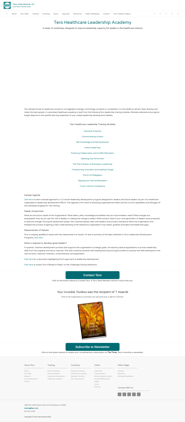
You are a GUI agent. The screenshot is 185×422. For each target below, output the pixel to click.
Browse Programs (54, 373)
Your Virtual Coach (77, 379)
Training (35, 14)
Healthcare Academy (55, 379)
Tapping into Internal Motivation (92, 180)
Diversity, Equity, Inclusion (103, 376)
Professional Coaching (79, 373)
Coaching (46, 14)
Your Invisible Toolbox (122, 14)
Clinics (55, 14)
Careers (27, 381)
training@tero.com (31, 408)
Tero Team (24, 14)
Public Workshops (92, 14)
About (14, 14)
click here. (38, 237)
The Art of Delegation (92, 175)
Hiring (96, 384)
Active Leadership (92, 147)
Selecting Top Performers (92, 158)
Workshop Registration (126, 376)
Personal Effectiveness (102, 379)
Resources (77, 14)
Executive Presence (92, 131)
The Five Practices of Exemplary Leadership (92, 164)
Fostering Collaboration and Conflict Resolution (92, 153)
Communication (99, 373)
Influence (97, 387)
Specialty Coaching (77, 376)
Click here (28, 199)
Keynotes (66, 14)
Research (27, 376)
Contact (106, 14)
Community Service (31, 379)
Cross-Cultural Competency (92, 186)
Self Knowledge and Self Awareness (92, 142)
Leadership (98, 371)
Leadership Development (56, 376)
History (26, 371)
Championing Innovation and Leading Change (92, 169)
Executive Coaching (78, 371)
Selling (96, 381)
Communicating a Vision (92, 136)
